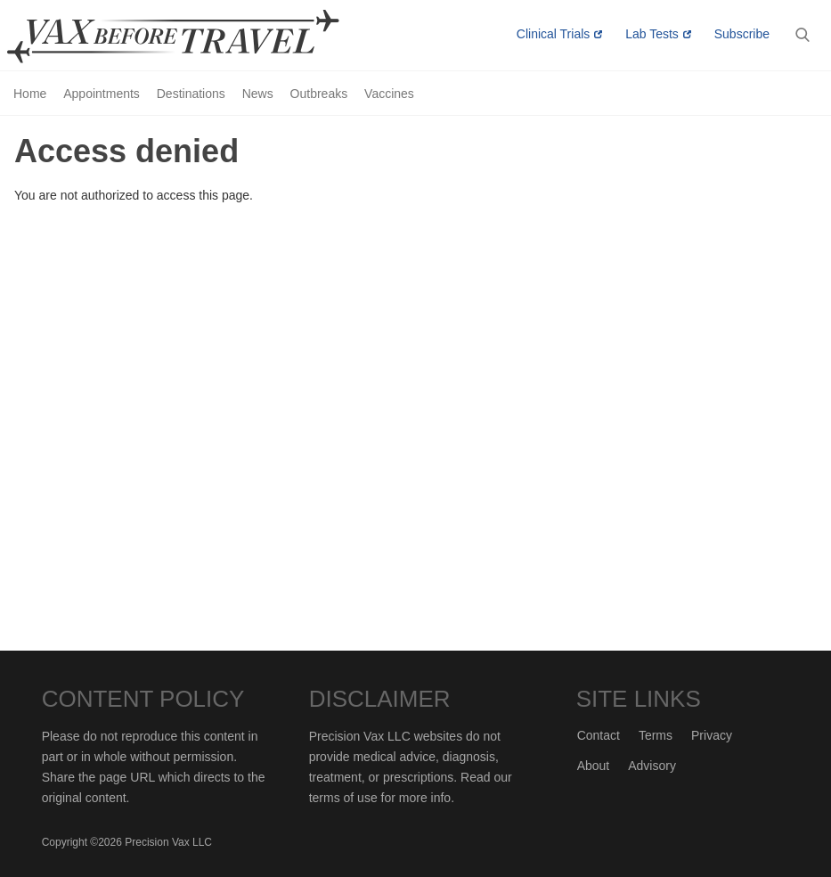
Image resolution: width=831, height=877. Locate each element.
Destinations (191, 93)
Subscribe (742, 34)
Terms (655, 735)
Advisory (652, 765)
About (593, 765)
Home (29, 93)
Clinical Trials (553, 34)
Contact (598, 735)
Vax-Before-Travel (194, 36)
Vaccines (389, 93)
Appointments (101, 93)
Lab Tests (652, 34)
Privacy (711, 735)
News (257, 93)
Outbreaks (319, 93)
